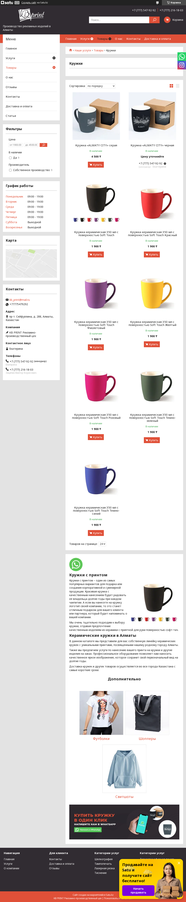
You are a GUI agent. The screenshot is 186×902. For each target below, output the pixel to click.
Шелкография (104, 859)
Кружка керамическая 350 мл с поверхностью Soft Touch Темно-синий (96, 510)
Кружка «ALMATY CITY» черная (152, 145)
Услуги (85, 39)
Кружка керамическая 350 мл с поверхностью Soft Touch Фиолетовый (96, 324)
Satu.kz (109, 894)
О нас (119, 39)
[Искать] (154, 20)
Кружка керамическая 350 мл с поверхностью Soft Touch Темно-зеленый (152, 417)
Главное (11, 48)
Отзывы (11, 87)
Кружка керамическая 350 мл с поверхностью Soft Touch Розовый (96, 416)
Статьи (70, 47)
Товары (102, 39)
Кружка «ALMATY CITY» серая (96, 145)
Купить (97, 164)
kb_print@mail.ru (19, 300)
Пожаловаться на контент (118, 898)
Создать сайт (28, 2)
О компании (11, 868)
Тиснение (101, 873)
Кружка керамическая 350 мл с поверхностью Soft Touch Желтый (152, 323)
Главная (70, 39)
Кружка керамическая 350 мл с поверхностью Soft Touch (96, 233)
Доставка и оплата (157, 39)
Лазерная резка (105, 868)
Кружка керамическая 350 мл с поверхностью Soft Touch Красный (152, 233)
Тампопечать (103, 863)
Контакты (133, 39)
